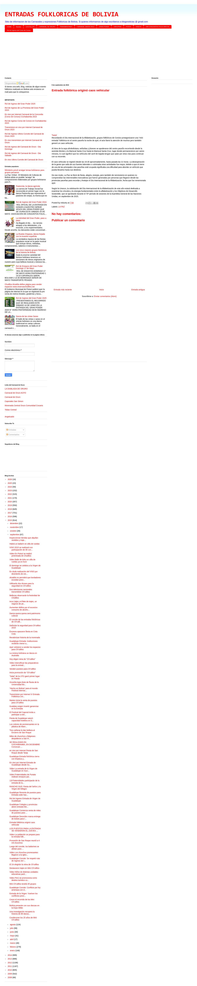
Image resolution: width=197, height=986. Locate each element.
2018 (10, 509)
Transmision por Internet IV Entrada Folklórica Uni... (24, 695)
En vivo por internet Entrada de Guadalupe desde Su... (22, 763)
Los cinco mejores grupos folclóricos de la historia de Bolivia (31, 251)
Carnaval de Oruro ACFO (15, 393)
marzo (13, 943)
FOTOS (128, 27)
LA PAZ (61, 207)
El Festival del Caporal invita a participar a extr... (22, 713)
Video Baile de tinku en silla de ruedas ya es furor (22, 560)
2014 (10, 955)
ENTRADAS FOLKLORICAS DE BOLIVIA (61, 14)
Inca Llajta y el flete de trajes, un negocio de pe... (23, 602)
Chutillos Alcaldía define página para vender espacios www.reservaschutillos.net (23, 285)
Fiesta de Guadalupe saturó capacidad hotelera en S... (21, 719)
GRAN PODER (104, 27)
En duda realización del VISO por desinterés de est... (23, 572)
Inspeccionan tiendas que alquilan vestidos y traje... (23, 539)
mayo (12, 936)
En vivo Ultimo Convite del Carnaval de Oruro (24, 160)
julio (12, 928)
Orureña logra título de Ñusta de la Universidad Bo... (24, 683)
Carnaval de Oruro (12, 397)
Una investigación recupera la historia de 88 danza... (21, 913)
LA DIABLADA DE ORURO (16, 389)
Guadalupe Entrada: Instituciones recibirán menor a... (23, 642)
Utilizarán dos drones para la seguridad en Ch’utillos (21, 584)
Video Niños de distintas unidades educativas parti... (23, 873)
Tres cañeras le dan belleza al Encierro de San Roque (22, 731)
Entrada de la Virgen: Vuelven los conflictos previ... (23, 894)
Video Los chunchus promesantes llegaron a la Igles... (23, 853)
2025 (10, 483)
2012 (10, 963)
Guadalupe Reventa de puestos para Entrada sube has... (25, 793)
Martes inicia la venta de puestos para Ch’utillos (23, 701)
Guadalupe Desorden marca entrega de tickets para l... (24, 817)
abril (12, 939)
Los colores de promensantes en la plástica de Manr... (24, 725)
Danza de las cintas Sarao (27, 316)
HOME (9, 27)
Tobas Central (10, 410)
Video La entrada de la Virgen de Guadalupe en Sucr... (23, 769)
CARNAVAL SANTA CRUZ (85, 27)
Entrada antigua (138, 290)
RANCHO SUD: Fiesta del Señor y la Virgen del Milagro (25, 787)
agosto (13, 924)
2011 (10, 966)
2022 (10, 494)
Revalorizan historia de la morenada (24, 637)
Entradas (11, 430)
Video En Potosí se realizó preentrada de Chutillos (20, 554)
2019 (10, 505)
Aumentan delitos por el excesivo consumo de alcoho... (23, 608)
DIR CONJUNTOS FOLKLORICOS (157, 27)
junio (12, 932)
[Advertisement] (86, 55)
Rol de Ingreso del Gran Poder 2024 (31, 202)
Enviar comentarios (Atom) (105, 296)
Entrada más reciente (63, 290)
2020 (10, 502)
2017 (10, 513)
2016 (10, 516)
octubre (13, 531)
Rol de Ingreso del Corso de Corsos (19, 30)
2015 (10, 520)
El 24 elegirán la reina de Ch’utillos (24, 864)
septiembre (15, 534)
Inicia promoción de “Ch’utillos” (22, 672)
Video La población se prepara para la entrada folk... (24, 835)
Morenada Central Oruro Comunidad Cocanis (24, 405)
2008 (10, 977)
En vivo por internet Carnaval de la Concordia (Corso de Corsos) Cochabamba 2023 (24, 115)
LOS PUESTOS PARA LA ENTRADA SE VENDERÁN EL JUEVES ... (25, 829)
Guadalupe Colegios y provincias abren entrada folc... (23, 805)
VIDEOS (138, 27)
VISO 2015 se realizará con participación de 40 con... (21, 548)
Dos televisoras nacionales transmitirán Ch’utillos (20, 590)
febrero (13, 947)
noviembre (14, 527)
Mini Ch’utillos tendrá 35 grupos (22, 884)
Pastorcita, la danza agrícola (28, 186)
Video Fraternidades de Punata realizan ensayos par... (22, 775)
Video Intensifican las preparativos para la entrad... (23, 664)
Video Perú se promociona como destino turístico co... (23, 879)
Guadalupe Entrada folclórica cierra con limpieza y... (24, 757)
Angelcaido (9, 417)
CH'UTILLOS (30, 27)
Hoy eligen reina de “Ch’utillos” (22, 659)
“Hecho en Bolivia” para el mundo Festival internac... (23, 689)
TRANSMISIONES (66, 27)
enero (12, 950)
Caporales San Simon (14, 401)
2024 (10, 487)
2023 (10, 490)
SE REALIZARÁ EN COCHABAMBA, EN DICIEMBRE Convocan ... (24, 744)
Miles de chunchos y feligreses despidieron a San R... (22, 737)
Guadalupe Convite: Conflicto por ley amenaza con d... (24, 888)
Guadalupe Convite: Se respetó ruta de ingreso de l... (24, 859)
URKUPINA (117, 27)
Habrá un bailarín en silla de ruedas (24, 544)
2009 (10, 974)
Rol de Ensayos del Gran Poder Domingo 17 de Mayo (29, 267)
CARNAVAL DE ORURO (47, 27)
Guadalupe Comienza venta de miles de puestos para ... (25, 811)
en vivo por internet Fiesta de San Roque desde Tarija (23, 751)
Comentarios (12, 435)
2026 (10, 479)
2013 (10, 959)
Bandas (18, 27)
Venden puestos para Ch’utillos (22, 669)
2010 (10, 970)
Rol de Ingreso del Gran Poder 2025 (20, 104)
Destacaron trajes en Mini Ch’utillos (24, 868)
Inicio (101, 290)
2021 (10, 498)
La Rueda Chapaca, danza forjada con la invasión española (30, 235)
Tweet (54, 135)
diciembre (14, 523)
